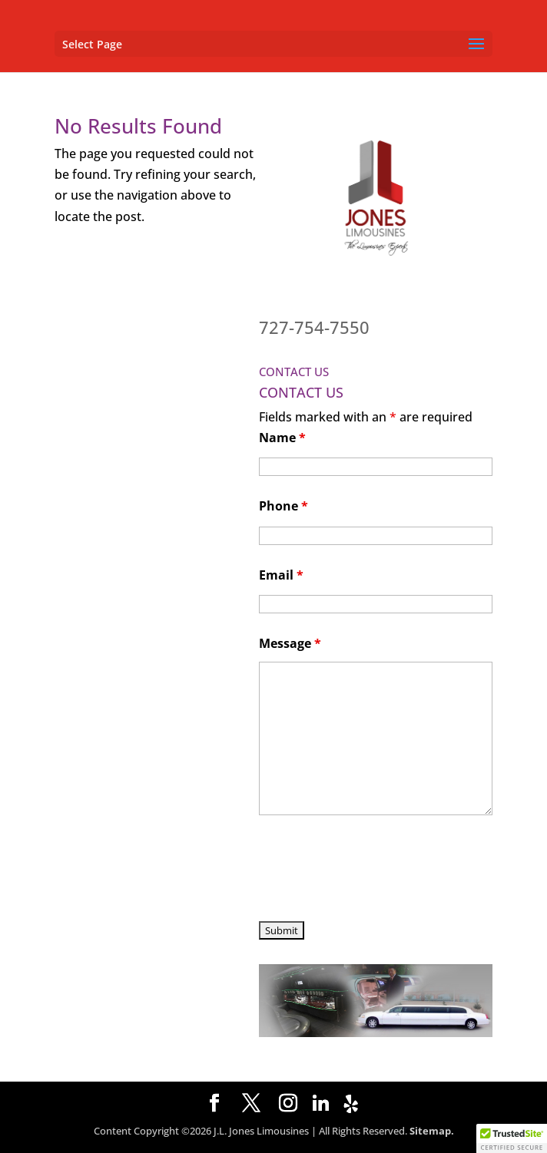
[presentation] (375, 870)
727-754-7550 (314, 327)
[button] (511, 1138)
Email (281, 575)
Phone (283, 505)
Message (290, 643)
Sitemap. (431, 1131)
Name (282, 437)
